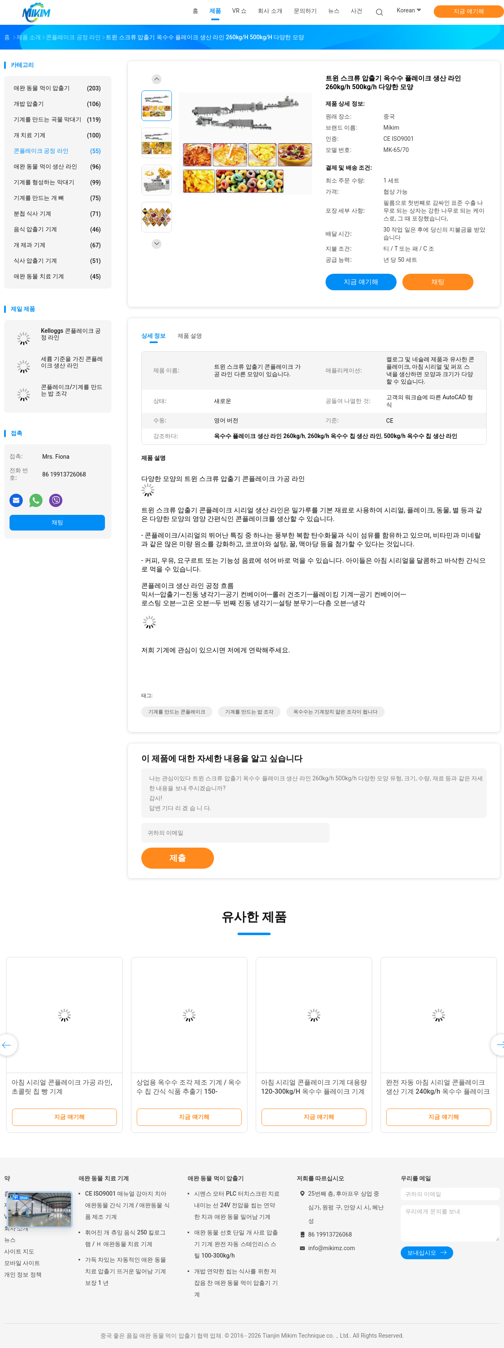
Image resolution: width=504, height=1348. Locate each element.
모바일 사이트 (22, 1263)
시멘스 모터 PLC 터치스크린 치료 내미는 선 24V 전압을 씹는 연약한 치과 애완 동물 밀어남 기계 (237, 1205)
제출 (177, 858)
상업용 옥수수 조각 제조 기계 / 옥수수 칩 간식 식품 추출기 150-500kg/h (188, 1091)
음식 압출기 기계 (57, 229)
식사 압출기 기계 (57, 261)
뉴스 (10, 1240)
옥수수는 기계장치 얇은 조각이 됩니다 (335, 712)
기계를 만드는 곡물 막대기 (57, 120)
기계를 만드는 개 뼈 (57, 198)
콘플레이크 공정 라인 (57, 151)
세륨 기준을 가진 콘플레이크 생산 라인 (72, 362)
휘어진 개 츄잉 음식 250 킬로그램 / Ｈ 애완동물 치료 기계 (125, 1238)
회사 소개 (16, 1228)
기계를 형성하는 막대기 (57, 182)
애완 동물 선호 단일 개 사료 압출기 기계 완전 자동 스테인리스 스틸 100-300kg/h (236, 1244)
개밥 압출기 (57, 104)
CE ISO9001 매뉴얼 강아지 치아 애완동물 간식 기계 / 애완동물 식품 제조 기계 (127, 1205)
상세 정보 (153, 335)
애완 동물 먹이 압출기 (57, 88)
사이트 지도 (19, 1251)
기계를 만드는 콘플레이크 (176, 712)
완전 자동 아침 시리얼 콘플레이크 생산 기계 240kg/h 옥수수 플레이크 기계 (438, 1091)
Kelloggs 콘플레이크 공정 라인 (71, 334)
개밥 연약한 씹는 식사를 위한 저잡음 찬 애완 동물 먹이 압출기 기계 (236, 1283)
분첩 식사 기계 (57, 214)
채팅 (57, 522)
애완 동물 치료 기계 (57, 276)
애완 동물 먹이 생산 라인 (57, 167)
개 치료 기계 (57, 135)
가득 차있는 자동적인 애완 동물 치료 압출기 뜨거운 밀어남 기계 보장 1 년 (125, 1271)
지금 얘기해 (469, 11)
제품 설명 (190, 335)
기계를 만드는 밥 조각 (249, 712)
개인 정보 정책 (23, 1274)
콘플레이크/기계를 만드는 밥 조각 (71, 390)
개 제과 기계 (57, 245)
